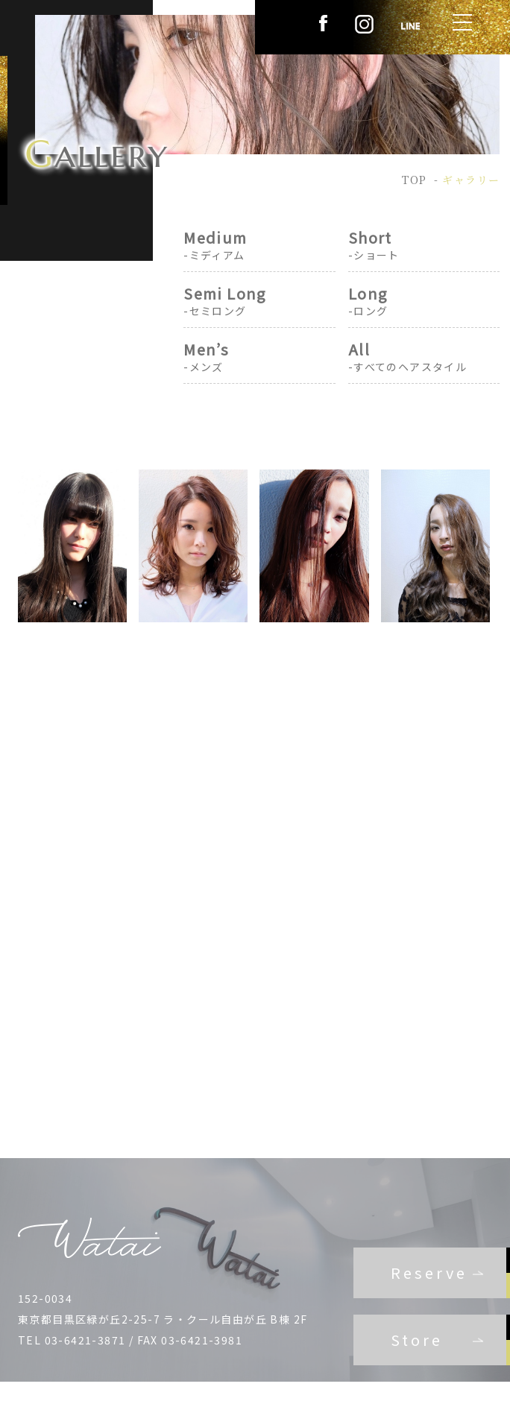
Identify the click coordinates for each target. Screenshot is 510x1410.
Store (417, 1339)
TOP (414, 179)
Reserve (429, 1272)
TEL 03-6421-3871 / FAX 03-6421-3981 (130, 1339)
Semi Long (259, 301)
